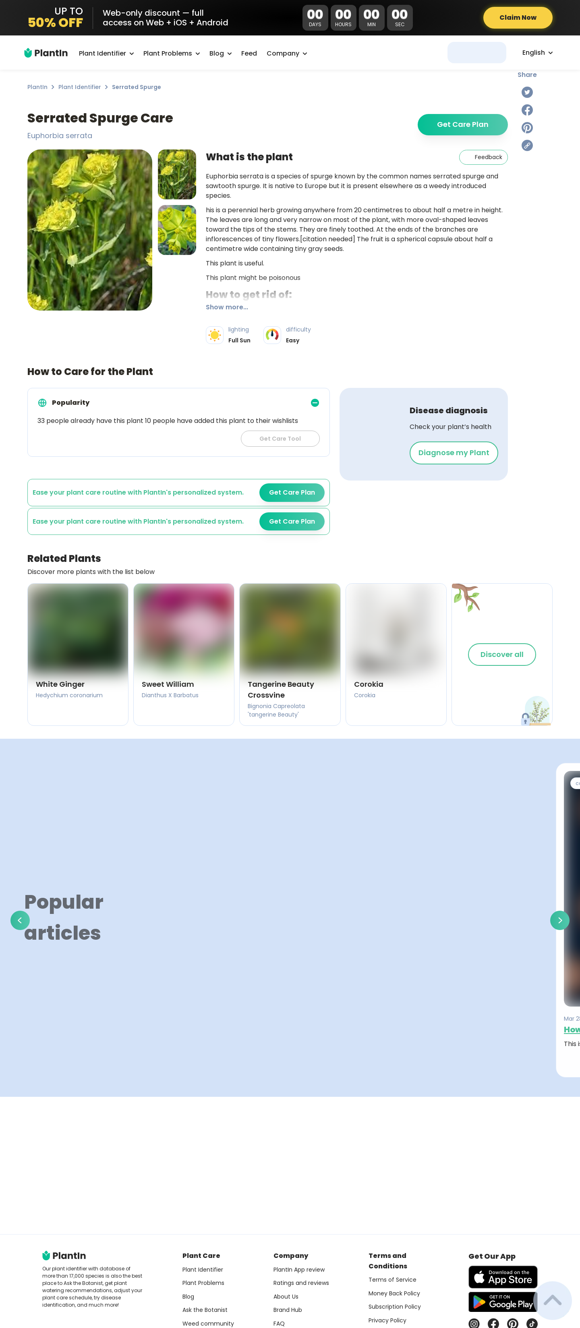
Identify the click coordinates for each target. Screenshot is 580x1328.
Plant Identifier (79, 87)
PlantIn (37, 87)
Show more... (227, 307)
